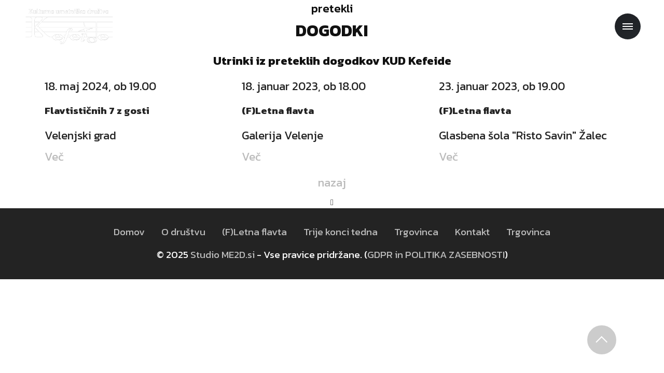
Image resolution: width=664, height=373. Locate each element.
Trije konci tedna (340, 231)
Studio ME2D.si (222, 254)
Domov (129, 231)
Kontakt (472, 231)
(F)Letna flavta (254, 231)
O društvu (183, 231)
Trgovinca (416, 231)
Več (54, 156)
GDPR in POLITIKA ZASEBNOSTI (436, 254)
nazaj (332, 182)
